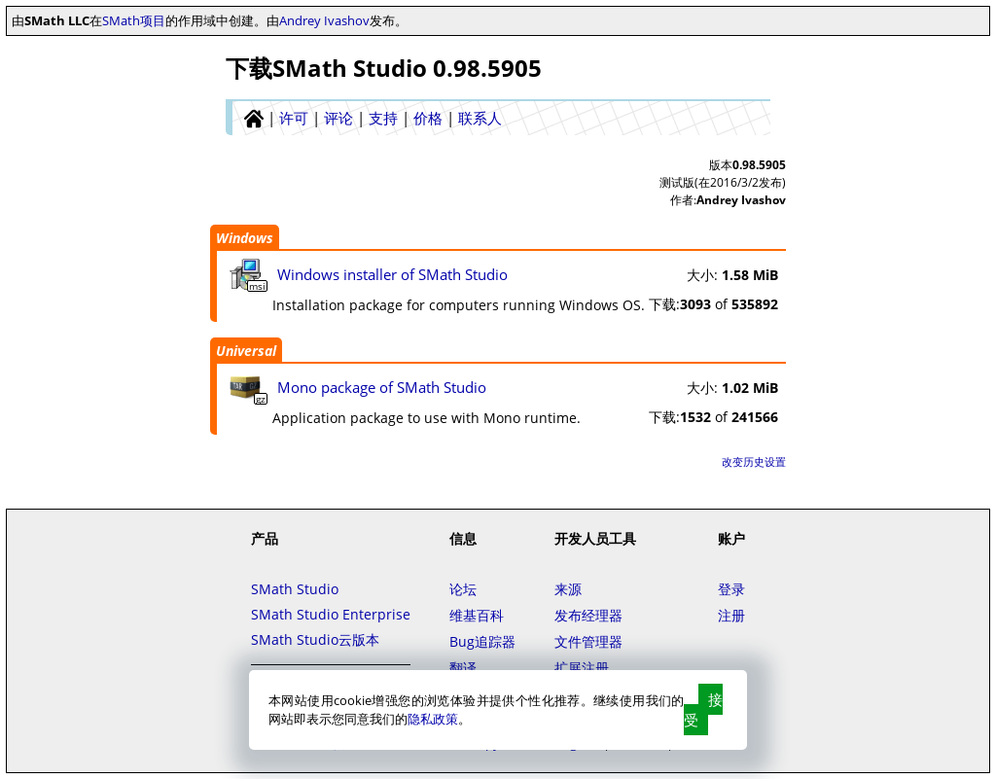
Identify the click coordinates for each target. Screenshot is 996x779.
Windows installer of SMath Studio (392, 274)
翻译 (463, 667)
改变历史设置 (754, 461)
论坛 (463, 589)
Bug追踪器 (482, 641)
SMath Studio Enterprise (330, 614)
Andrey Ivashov (324, 20)
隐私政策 (433, 718)
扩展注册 (581, 667)
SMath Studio (294, 589)
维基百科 (476, 615)
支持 (383, 117)
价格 (428, 117)
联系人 (480, 117)
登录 (731, 589)
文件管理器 (588, 641)
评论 (338, 117)
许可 (293, 117)
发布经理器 (588, 615)
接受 (703, 709)
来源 (568, 589)
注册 (731, 615)
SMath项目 (133, 20)
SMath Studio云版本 (315, 639)
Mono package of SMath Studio (381, 387)
